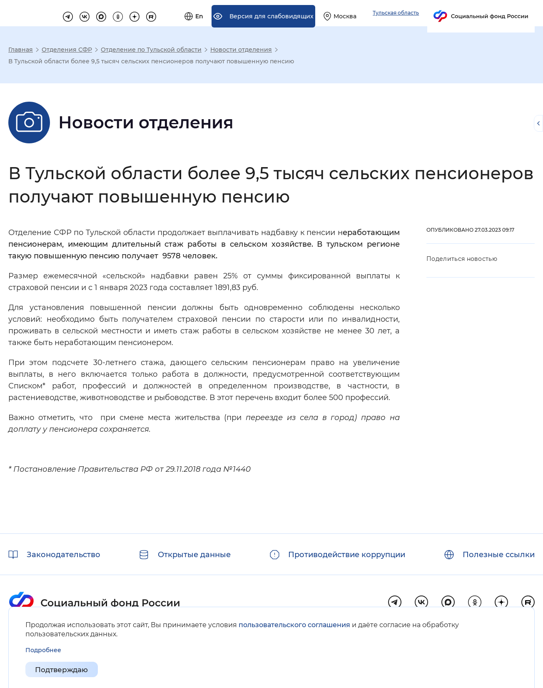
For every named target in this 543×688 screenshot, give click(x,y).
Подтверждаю (63, 669)
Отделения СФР (67, 49)
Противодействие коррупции (346, 554)
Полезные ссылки (499, 554)
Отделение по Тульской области (151, 49)
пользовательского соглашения (294, 625)
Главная (20, 49)
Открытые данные (194, 554)
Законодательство (63, 554)
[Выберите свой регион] (434, 13)
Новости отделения (241, 49)
